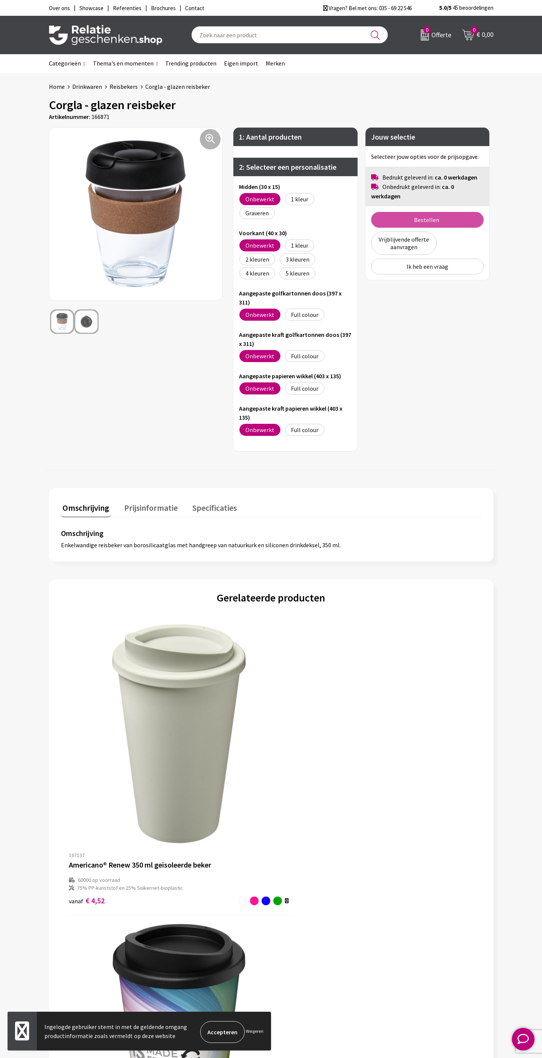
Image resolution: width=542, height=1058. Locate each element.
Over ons (184, 918)
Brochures (295, 942)
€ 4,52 (87, 775)
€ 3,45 (297, 775)
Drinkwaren (87, 86)
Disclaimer (405, 942)
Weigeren (254, 1032)
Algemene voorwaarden (421, 918)
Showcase (295, 930)
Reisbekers (124, 86)
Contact (292, 918)
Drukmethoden (192, 954)
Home (57, 86)
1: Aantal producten (270, 137)
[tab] (84, 507)
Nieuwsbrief (188, 930)
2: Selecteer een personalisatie (287, 167)
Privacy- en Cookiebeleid (422, 930)
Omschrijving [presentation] (84, 506)
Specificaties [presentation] (206, 506)
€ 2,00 (402, 767)
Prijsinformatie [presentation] (145, 506)
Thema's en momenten (123, 63)
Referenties (297, 954)
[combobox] (290, 34)
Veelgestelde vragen (199, 942)
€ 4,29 (192, 775)
